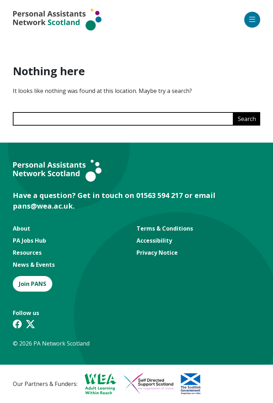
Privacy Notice (157, 252)
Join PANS (32, 284)
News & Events (34, 265)
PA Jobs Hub (29, 240)
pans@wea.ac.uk (43, 206)
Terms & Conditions (164, 228)
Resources (27, 252)
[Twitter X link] (30, 325)
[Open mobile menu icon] (252, 20)
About (21, 228)
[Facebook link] (17, 325)
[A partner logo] (97, 383)
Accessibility (154, 240)
